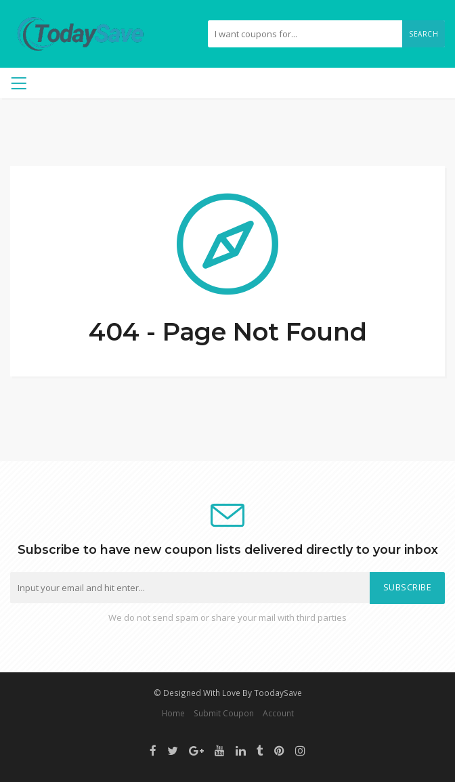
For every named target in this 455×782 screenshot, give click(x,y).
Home (173, 713)
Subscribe (407, 587)
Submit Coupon (224, 713)
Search (423, 34)
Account (278, 713)
